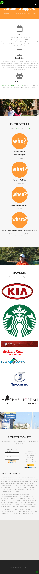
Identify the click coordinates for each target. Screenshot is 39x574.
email (17, 128)
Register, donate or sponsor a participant (13, 85)
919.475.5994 (27, 128)
